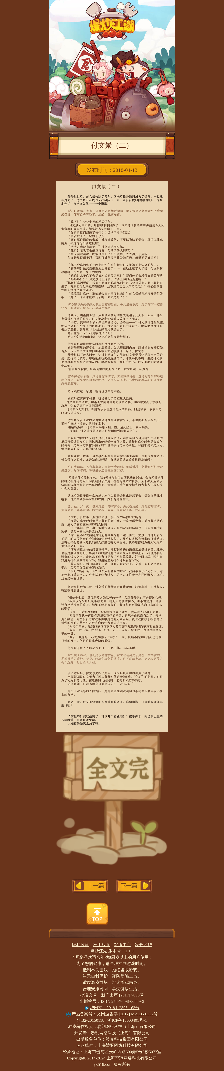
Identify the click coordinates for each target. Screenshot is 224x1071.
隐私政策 (80, 944)
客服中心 (122, 944)
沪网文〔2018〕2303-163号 (112, 1007)
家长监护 (143, 944)
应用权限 (101, 944)
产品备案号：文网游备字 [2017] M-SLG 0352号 (112, 1014)
